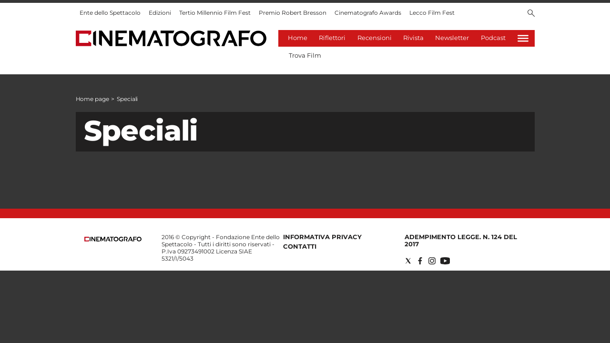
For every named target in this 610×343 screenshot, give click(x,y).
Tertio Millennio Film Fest (215, 12)
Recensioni (374, 37)
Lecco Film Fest (432, 12)
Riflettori (332, 37)
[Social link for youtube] (445, 260)
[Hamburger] (523, 38)
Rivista (413, 37)
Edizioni (160, 12)
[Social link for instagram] (432, 260)
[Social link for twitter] (408, 260)
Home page (92, 98)
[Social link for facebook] (420, 260)
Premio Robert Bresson (292, 12)
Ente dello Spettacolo (110, 12)
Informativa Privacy (322, 237)
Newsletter (452, 37)
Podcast (493, 37)
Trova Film (305, 55)
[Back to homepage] (113, 239)
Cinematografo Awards (368, 12)
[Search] (531, 14)
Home (297, 37)
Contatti (299, 246)
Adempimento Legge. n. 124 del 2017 (461, 240)
